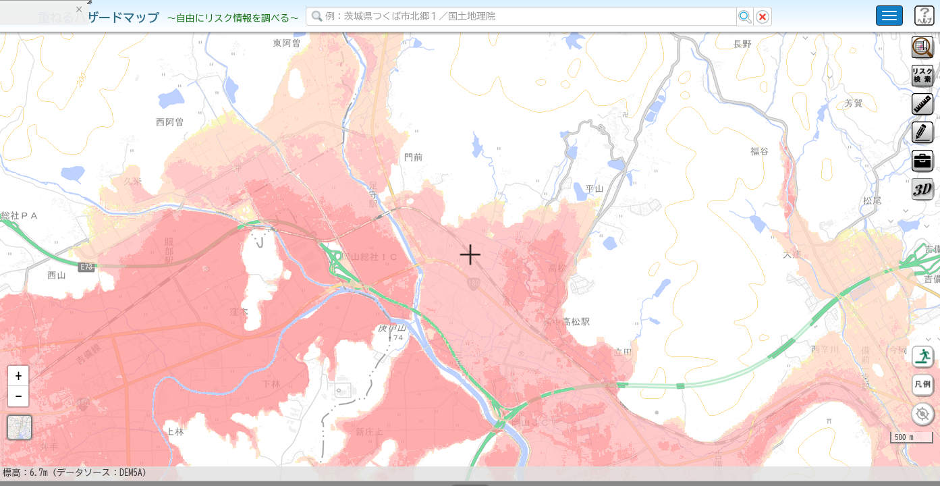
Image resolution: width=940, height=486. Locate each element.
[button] (18, 411)
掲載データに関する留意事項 (74, 229)
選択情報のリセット (142, 266)
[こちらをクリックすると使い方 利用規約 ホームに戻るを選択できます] (889, 15)
